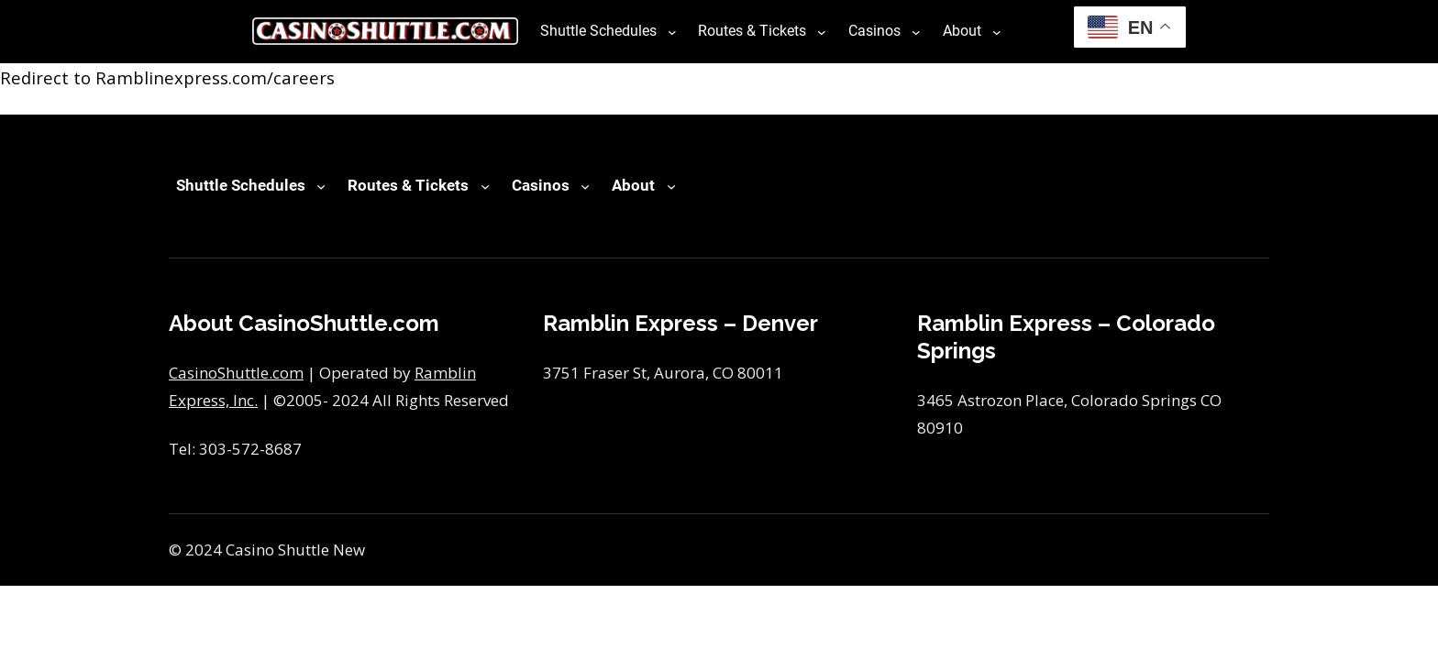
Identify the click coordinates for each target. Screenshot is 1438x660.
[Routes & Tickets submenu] (821, 31)
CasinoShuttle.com (236, 372)
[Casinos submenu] (916, 31)
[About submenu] (996, 31)
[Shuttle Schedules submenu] (672, 31)
